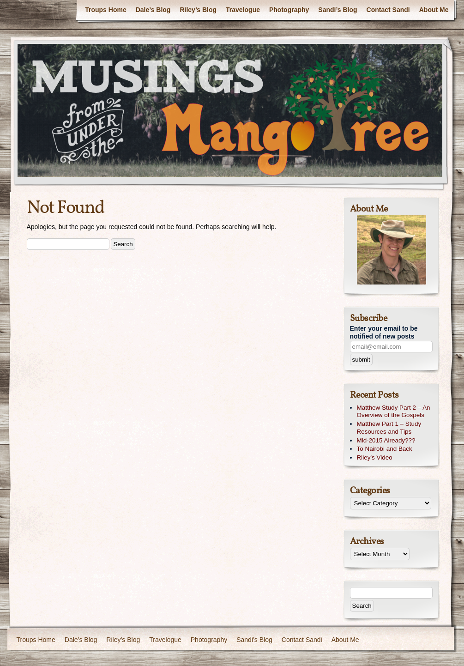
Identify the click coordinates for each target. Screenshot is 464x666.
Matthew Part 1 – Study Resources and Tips (389, 427)
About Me (434, 9)
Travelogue (243, 9)
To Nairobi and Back (384, 448)
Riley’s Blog (198, 9)
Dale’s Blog (153, 9)
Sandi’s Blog (337, 9)
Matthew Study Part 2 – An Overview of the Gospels (393, 411)
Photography (289, 9)
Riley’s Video (374, 457)
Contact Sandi (388, 9)
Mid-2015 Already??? (386, 440)
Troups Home (105, 9)
